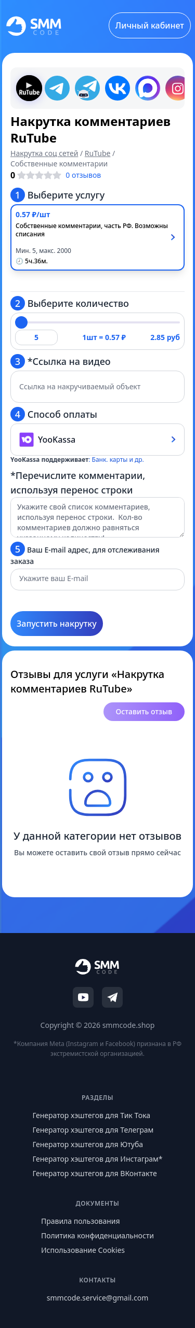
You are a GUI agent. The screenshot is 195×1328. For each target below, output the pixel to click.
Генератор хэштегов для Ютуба (87, 1144)
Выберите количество (69, 303)
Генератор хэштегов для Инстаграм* (97, 1159)
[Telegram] (112, 997)
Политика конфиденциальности (97, 1235)
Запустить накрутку (57, 623)
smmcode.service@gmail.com (97, 1298)
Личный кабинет (149, 25)
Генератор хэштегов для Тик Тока (91, 1115)
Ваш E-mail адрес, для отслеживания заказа (85, 554)
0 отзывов (83, 175)
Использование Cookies (83, 1250)
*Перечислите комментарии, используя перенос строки (77, 482)
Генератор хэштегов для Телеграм (92, 1130)
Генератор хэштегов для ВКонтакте (94, 1173)
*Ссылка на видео (60, 361)
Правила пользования (80, 1221)
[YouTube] (83, 997)
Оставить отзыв (144, 711)
